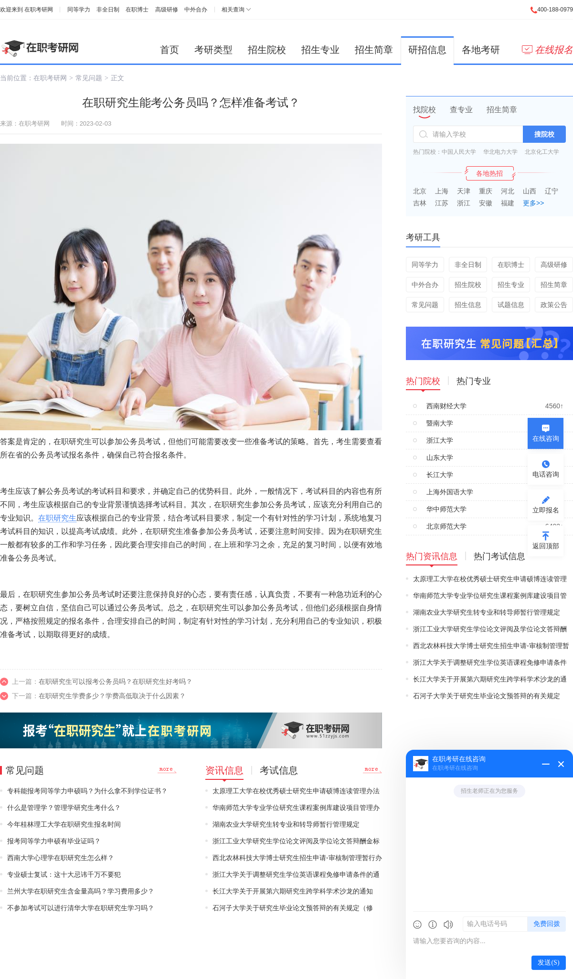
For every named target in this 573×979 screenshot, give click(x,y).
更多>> (533, 203)
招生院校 (267, 49)
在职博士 (137, 9)
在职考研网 (38, 9)
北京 (419, 191)
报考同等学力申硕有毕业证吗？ (54, 841)
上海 (441, 191)
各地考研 (481, 49)
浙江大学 (439, 440)
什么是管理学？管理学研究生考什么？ (64, 807)
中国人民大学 (459, 152)
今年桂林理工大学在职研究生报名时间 (64, 824)
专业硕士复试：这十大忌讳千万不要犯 (64, 874)
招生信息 (468, 305)
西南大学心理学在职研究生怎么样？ (60, 858)
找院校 (424, 110)
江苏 (441, 203)
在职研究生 (57, 518)
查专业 (461, 110)
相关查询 (233, 9)
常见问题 (88, 78)
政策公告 (554, 305)
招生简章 (374, 49)
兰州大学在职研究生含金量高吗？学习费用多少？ (80, 891)
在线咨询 (545, 438)
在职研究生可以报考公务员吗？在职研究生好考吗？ (115, 681)
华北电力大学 (500, 152)
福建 (507, 203)
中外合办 (195, 9)
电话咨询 (545, 474)
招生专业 (320, 49)
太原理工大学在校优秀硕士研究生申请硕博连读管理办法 (296, 791)
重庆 (485, 191)
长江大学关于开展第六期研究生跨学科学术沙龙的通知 (292, 891)
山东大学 (439, 457)
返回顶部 (545, 546)
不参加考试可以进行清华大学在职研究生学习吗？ (80, 908)
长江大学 (439, 475)
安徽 (485, 203)
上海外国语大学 (449, 492)
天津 (463, 191)
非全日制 (107, 9)
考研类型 (213, 49)
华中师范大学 (446, 509)
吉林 (419, 203)
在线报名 (547, 49)
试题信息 (511, 305)
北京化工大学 (542, 152)
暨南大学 (439, 423)
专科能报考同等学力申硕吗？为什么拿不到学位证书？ (87, 791)
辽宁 (551, 191)
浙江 (463, 203)
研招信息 (427, 49)
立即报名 (545, 510)
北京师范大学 (446, 526)
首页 (169, 49)
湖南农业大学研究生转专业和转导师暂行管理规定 (286, 824)
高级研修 (166, 9)
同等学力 (78, 9)
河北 (507, 191)
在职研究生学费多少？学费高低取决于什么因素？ (112, 696)
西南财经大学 (446, 406)
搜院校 (544, 134)
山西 (529, 191)
